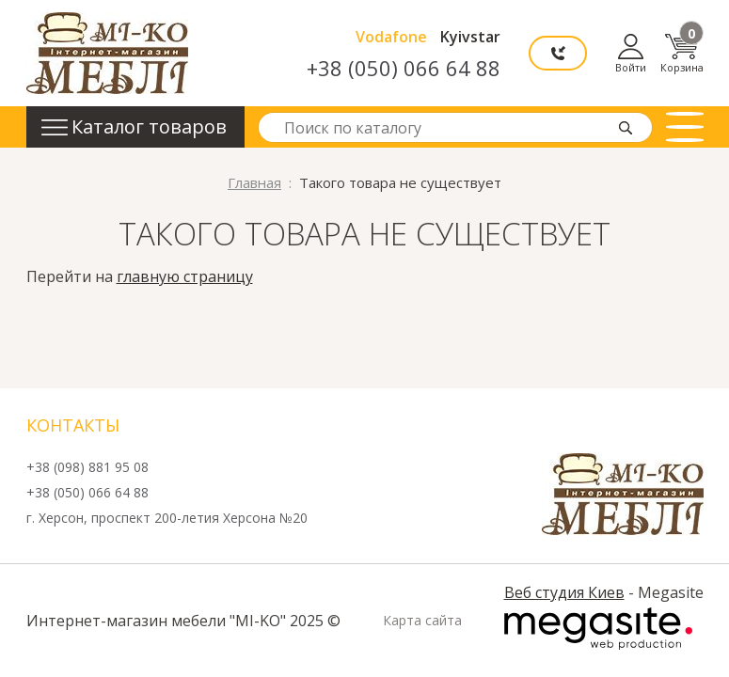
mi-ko (107, 53)
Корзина (682, 53)
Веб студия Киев (564, 592)
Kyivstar (470, 36)
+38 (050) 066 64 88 (403, 68)
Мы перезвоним (558, 53)
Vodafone (391, 36)
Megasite (598, 628)
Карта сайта (422, 620)
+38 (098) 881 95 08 (87, 468)
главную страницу (185, 276)
